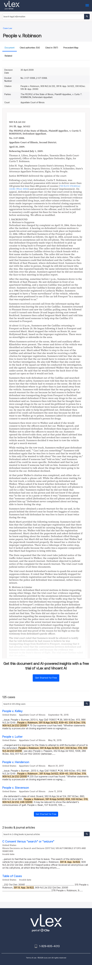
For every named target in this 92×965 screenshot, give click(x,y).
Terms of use (31, 958)
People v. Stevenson (15, 787)
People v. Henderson (15, 762)
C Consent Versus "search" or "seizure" (28, 841)
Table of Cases (12, 876)
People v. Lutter (12, 736)
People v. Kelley (12, 711)
